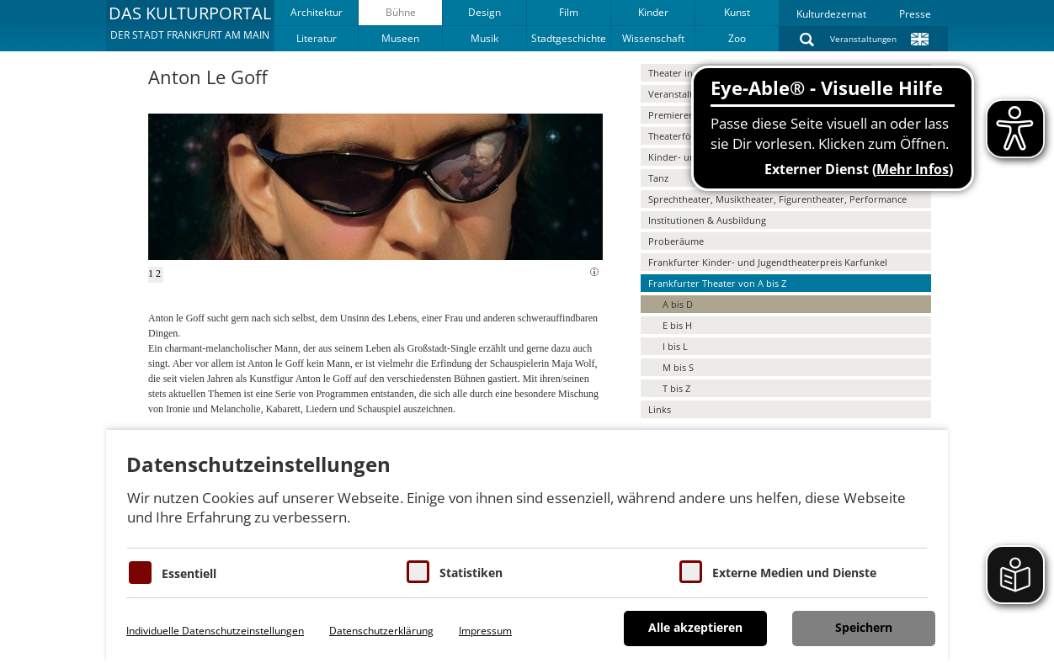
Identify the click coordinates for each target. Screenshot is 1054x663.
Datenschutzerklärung (381, 630)
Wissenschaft (653, 38)
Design (484, 12)
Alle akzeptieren (695, 627)
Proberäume (676, 241)
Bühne (401, 12)
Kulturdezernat (831, 14)
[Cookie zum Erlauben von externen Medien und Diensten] (690, 571)
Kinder (653, 12)
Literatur (316, 38)
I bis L (675, 346)
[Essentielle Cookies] (140, 572)
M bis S (678, 367)
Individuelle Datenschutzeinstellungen (215, 630)
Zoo (737, 38)
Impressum (485, 630)
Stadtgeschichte (568, 38)
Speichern (863, 627)
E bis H (677, 325)
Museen (400, 38)
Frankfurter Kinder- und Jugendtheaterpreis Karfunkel (767, 262)
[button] (190, 25)
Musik (484, 38)
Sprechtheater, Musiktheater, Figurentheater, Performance (777, 199)
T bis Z (676, 388)
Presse (915, 14)
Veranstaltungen (863, 39)
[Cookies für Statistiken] (418, 571)
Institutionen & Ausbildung (707, 220)
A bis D (678, 304)
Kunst (737, 12)
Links (659, 409)
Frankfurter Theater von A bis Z (717, 283)
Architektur (316, 12)
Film (568, 12)
